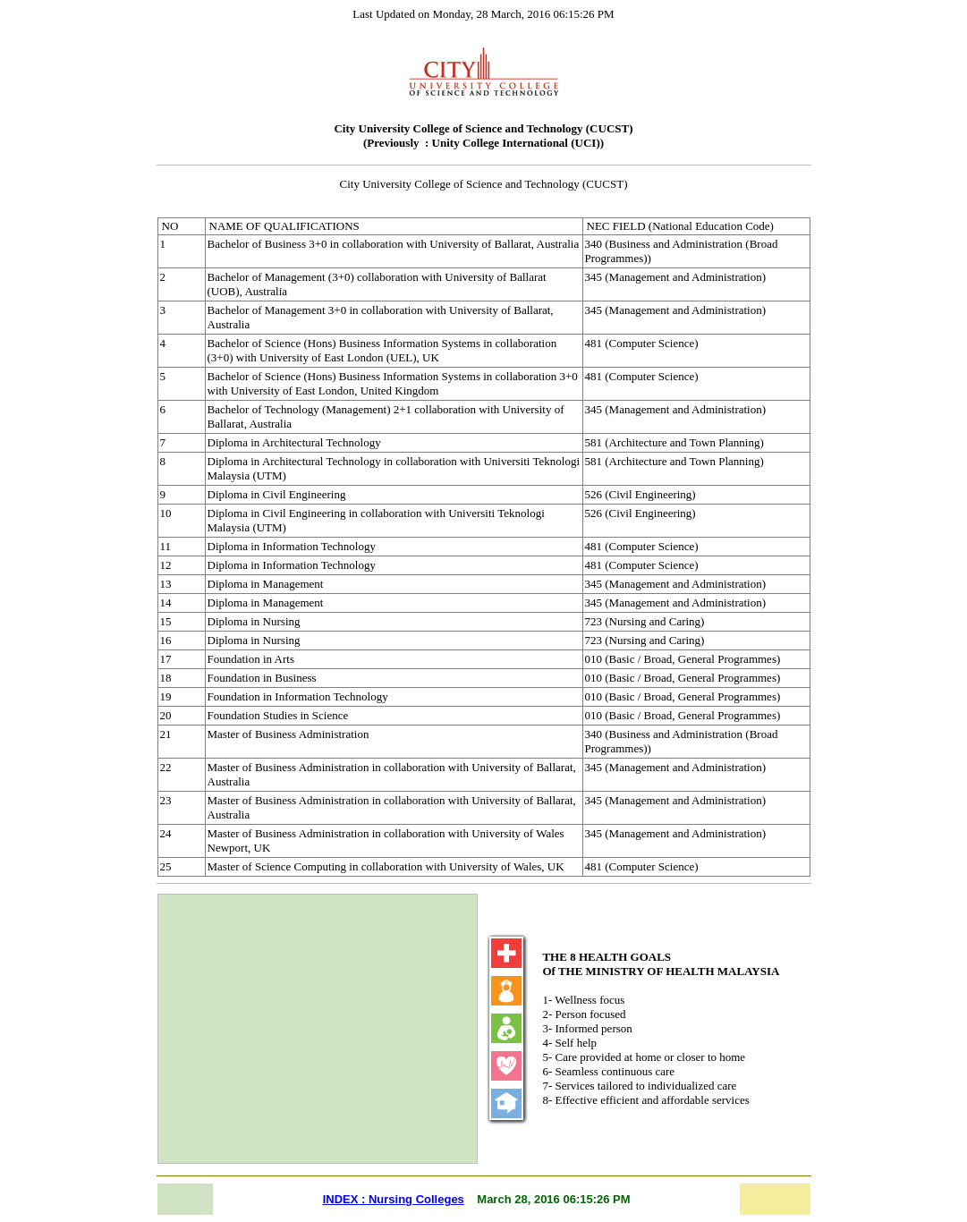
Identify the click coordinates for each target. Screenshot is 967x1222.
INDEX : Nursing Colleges (393, 1199)
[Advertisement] (317, 1029)
